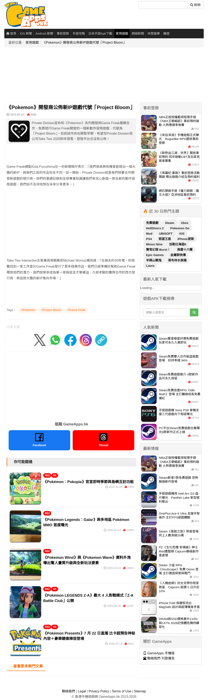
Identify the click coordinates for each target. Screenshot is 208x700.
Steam (170, 223)
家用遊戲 (122, 33)
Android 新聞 (44, 33)
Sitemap (140, 691)
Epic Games (155, 255)
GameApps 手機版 (159, 653)
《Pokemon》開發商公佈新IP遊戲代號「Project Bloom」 (84, 42)
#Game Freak (76, 310)
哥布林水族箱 (177, 260)
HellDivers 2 (155, 228)
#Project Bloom (51, 310)
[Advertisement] (105, 75)
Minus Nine (154, 244)
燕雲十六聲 (185, 249)
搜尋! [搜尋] (195, 5)
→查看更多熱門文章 (26, 666)
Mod (149, 233)
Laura (150, 265)
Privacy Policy (99, 691)
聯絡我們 (68, 691)
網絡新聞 (138, 33)
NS (54, 475)
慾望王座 (165, 239)
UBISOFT (166, 233)
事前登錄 (63, 33)
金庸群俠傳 (178, 255)
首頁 (11, 33)
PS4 (149, 239)
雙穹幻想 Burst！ (158, 249)
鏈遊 (166, 33)
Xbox (184, 223)
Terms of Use (121, 691)
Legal (82, 691)
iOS (182, 233)
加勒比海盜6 (177, 244)
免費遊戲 (152, 223)
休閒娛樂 (153, 33)
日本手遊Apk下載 (100, 33)
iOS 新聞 (26, 33)
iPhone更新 (186, 239)
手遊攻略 (78, 33)
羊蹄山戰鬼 (154, 260)
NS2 (47, 475)
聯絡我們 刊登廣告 (159, 658)
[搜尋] (163, 5)
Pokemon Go (179, 228)
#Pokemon (28, 310)
